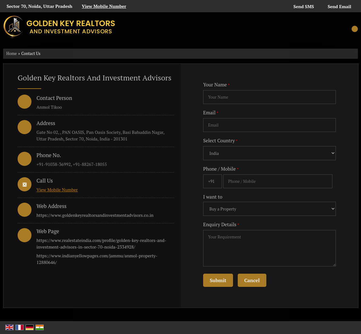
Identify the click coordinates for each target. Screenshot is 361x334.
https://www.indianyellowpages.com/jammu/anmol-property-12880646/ (97, 259)
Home (11, 53)
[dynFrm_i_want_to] (269, 209)
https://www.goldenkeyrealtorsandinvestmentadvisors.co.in (94, 215)
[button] (104, 6)
